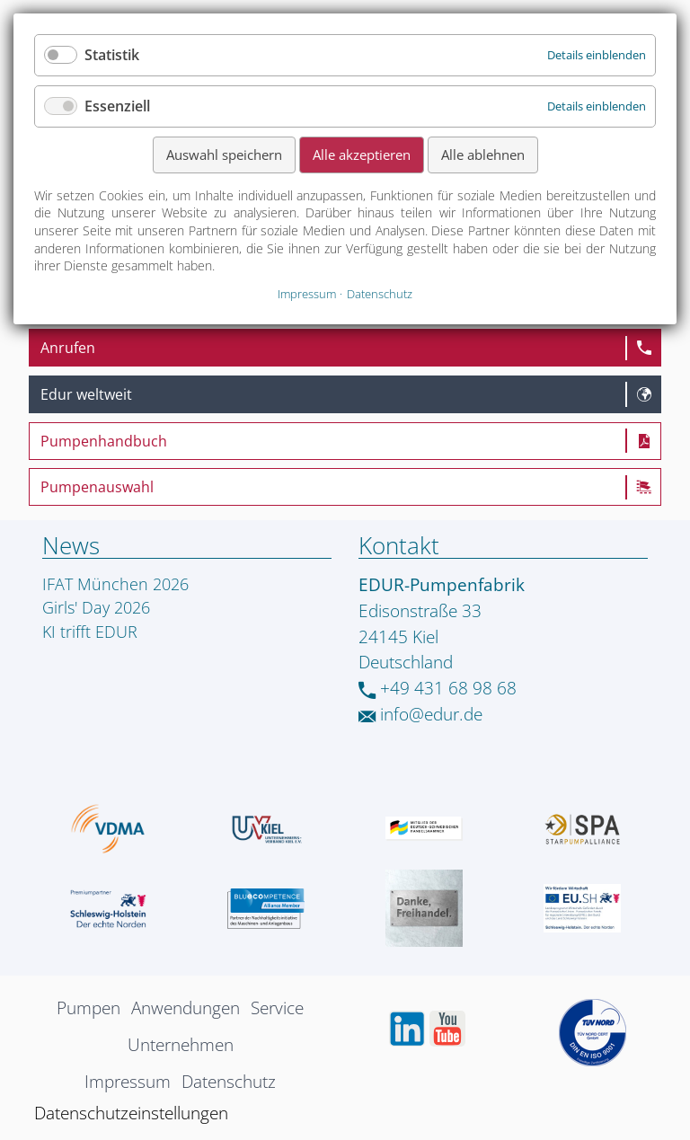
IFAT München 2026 (115, 584)
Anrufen (67, 348)
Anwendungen (185, 1007)
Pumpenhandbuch (103, 441)
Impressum (127, 1081)
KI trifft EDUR (89, 631)
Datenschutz (228, 1081)
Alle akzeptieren (362, 154)
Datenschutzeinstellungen (131, 1112)
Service (277, 1007)
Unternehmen (181, 1044)
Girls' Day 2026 (96, 607)
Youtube (447, 1029)
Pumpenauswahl (97, 487)
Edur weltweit (86, 394)
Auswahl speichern (224, 154)
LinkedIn (407, 1029)
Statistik (111, 55)
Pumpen (88, 1007)
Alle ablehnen (483, 154)
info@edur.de (420, 714)
